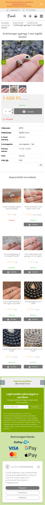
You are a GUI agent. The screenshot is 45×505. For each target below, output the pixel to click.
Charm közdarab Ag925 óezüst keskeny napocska (12, 209)
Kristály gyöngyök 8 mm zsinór (33, 350)
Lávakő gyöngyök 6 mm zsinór (12, 350)
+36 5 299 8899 (30, 10)
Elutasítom (22, 498)
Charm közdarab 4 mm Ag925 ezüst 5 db (33, 208)
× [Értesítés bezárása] (41, 4)
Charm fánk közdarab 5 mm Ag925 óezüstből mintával (12, 303)
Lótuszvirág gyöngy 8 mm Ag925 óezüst (11, 255)
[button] (25, 16)
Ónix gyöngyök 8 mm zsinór (33, 302)
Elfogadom (22, 488)
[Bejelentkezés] (30, 16)
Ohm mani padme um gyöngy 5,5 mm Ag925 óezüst (33, 256)
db (10, 111)
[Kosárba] (28, 111)
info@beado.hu (15, 10)
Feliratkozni (35, 407)
